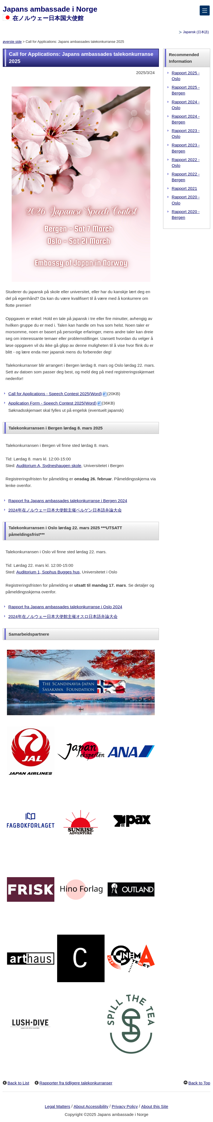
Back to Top (199, 1083)
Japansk (196, 32)
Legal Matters (57, 1106)
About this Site (154, 1106)
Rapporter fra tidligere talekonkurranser (75, 1083)
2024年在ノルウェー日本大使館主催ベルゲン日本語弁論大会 (65, 510)
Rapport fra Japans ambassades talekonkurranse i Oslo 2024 (65, 606)
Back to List (18, 1083)
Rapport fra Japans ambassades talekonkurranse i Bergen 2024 (67, 500)
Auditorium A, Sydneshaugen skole (48, 465)
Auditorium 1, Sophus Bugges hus (48, 572)
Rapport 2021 (184, 188)
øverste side (12, 42)
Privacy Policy (125, 1106)
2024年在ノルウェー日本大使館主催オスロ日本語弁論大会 (63, 616)
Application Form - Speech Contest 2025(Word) (52, 403)
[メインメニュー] (205, 10)
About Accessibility (90, 1106)
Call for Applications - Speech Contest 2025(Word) (55, 393)
